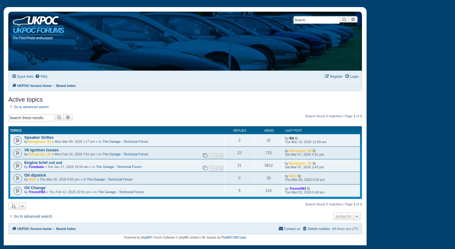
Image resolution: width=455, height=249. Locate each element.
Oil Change (35, 187)
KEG (32, 179)
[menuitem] (41, 76)
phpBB (145, 237)
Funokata (36, 167)
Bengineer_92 (40, 141)
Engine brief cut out (43, 162)
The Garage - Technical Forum (125, 141)
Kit (292, 138)
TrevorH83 (37, 192)
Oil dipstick (35, 175)
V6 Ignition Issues (41, 150)
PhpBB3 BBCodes (234, 237)
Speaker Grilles (39, 137)
